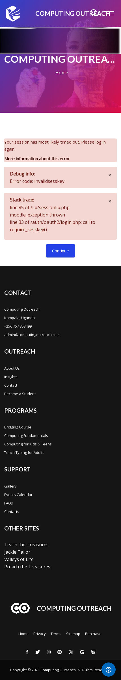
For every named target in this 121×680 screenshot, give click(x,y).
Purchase (93, 633)
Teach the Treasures (26, 545)
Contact (10, 385)
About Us (12, 368)
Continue (60, 251)
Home (61, 73)
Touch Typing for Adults (24, 452)
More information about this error (37, 158)
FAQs (8, 503)
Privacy (39, 633)
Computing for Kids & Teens (28, 444)
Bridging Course (17, 427)
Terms (56, 633)
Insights (11, 376)
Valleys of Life (19, 559)
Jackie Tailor (17, 552)
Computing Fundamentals (26, 435)
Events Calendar (18, 494)
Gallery (10, 486)
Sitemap (73, 633)
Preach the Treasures (27, 567)
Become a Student (20, 393)
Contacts (11, 511)
